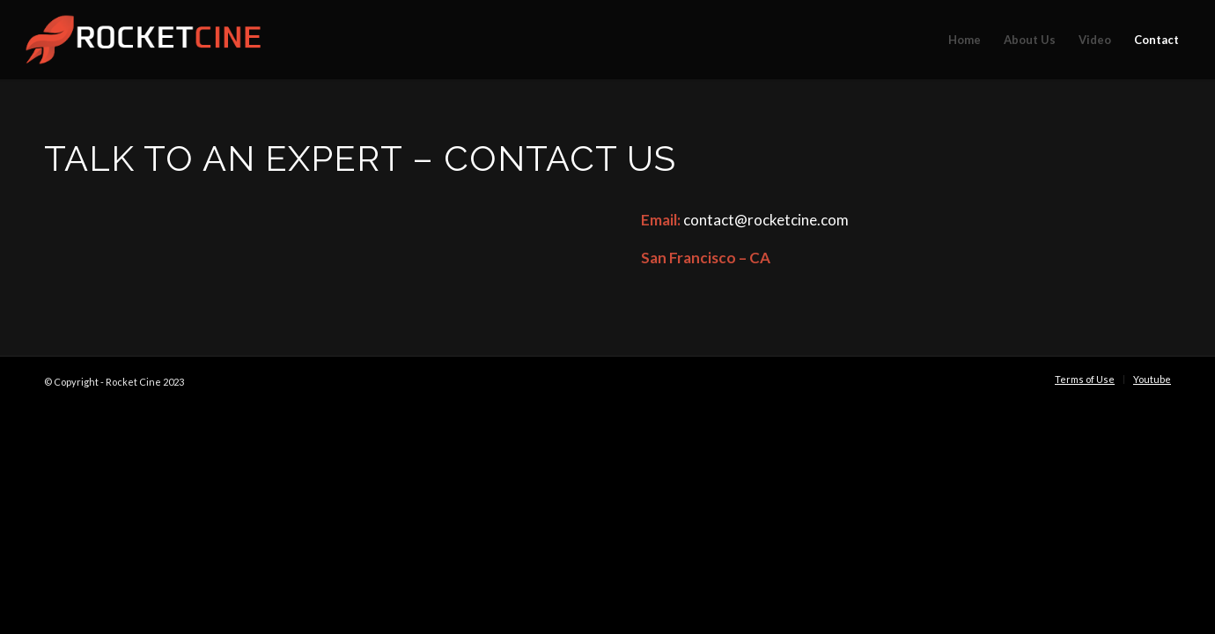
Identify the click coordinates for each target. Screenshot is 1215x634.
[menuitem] (964, 39)
